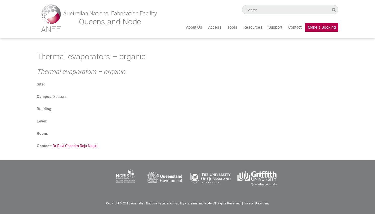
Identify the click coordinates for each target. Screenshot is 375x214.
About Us (194, 27)
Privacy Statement (256, 203)
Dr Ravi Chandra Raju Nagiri (75, 146)
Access (214, 27)
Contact (295, 27)
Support (275, 27)
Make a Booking (322, 27)
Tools (232, 27)
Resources (252, 27)
